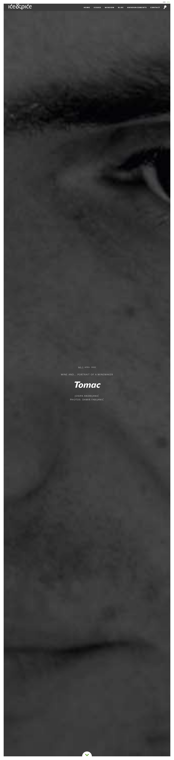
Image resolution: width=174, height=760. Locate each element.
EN (168, 2)
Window (109, 7)
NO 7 (80, 367)
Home (87, 7)
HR (164, 2)
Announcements (137, 7)
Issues (97, 7)
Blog (121, 7)
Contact (155, 7)
